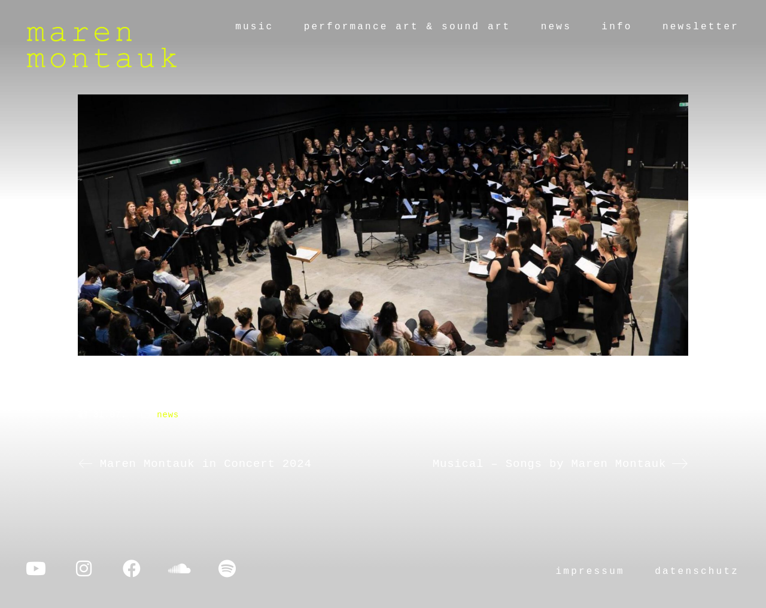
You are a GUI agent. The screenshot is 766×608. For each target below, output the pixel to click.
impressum (590, 571)
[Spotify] (227, 568)
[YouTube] (36, 568)
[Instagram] (84, 568)
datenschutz (697, 571)
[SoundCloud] (180, 568)
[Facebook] (132, 568)
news (168, 415)
